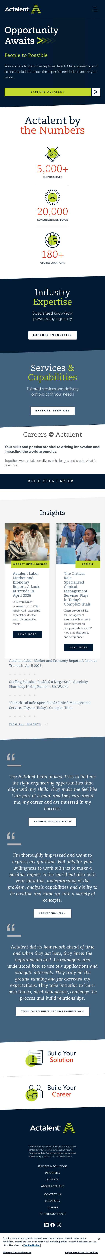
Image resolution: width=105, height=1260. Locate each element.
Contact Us (52, 1194)
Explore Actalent (48, 92)
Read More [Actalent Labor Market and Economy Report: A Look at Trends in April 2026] (27, 634)
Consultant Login (53, 1214)
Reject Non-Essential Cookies (81, 1252)
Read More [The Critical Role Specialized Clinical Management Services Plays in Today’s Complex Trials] (78, 647)
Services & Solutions (52, 1166)
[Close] (99, 1239)
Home (23, 9)
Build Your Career (51, 481)
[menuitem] (52, 1168)
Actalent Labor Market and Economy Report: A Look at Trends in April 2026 (53, 663)
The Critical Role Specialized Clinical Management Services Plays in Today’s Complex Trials (50, 705)
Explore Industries (52, 335)
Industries (52, 1173)
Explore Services (52, 410)
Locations (52, 1201)
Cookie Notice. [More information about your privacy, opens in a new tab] (32, 1245)
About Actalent (52, 1186)
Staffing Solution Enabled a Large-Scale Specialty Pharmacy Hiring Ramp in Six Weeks (48, 684)
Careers (52, 1207)
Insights (52, 1179)
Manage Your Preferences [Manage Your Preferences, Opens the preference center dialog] (17, 1252)
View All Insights (25, 724)
